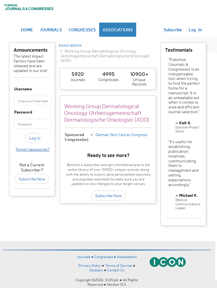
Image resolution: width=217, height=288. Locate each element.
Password (16, 112)
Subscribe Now (32, 178)
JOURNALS (51, 29)
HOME (27, 29)
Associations (70, 45)
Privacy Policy (90, 265)
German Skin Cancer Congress (121, 134)
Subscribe (173, 29)
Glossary (96, 270)
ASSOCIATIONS (118, 29)
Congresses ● (105, 256)
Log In (195, 29)
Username (16, 89)
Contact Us (115, 270)
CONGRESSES (82, 29)
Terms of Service (118, 265)
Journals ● (85, 256)
